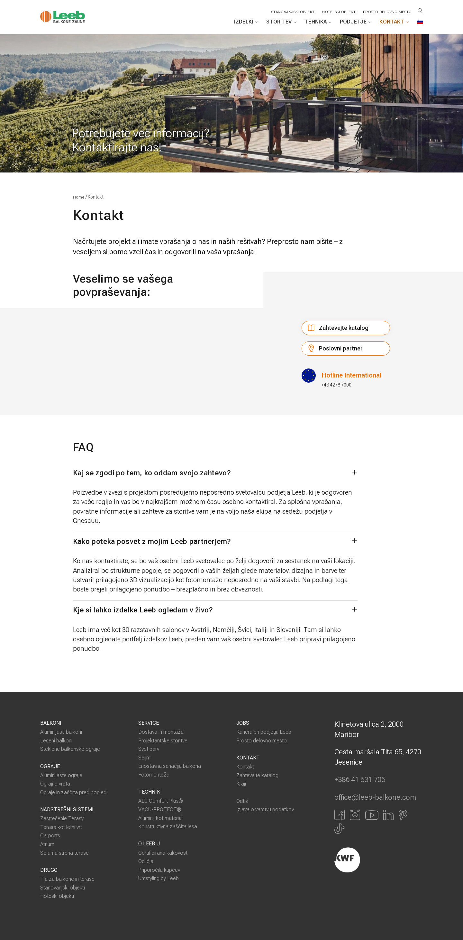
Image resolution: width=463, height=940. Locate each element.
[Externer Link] (378, 859)
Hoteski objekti (57, 896)
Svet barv (148, 749)
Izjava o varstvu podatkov (265, 809)
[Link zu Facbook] (339, 815)
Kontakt (394, 22)
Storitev (281, 22)
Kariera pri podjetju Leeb (263, 732)
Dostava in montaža (161, 732)
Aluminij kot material (160, 818)
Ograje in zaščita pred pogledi (73, 792)
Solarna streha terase (64, 853)
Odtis (242, 801)
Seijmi (144, 758)
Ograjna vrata (55, 784)
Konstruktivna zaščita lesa (167, 827)
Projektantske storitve (162, 741)
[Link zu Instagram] (355, 815)
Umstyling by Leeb (158, 878)
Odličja (145, 861)
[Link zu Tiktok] (339, 829)
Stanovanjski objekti (62, 888)
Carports (50, 836)
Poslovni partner (332, 350)
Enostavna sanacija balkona (169, 766)
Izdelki (246, 22)
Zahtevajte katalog (343, 327)
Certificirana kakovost (162, 853)
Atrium (47, 844)
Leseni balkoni (56, 741)
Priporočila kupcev (159, 870)
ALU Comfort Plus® (160, 801)
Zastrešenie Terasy (62, 819)
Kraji (241, 784)
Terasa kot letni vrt (61, 827)
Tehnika (318, 22)
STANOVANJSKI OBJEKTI (292, 12)
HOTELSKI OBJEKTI (338, 12)
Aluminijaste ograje (61, 775)
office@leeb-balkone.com (375, 797)
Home (79, 197)
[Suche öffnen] (420, 10)
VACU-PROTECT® (159, 809)
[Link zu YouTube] (371, 815)
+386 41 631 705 (359, 780)
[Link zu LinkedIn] (388, 815)
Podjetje (355, 22)
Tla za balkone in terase (67, 879)
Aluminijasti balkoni (61, 732)
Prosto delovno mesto (387, 12)
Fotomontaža (153, 775)
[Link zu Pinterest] (403, 815)
